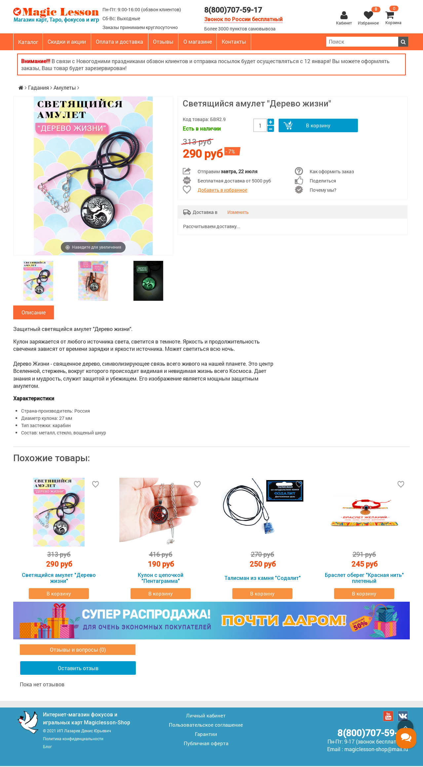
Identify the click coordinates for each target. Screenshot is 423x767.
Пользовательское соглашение (206, 725)
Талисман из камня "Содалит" (262, 579)
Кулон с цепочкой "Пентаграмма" (160, 579)
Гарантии (206, 735)
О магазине (197, 41)
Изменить (238, 212)
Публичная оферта (206, 744)
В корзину (318, 125)
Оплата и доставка (119, 41)
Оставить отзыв (78, 669)
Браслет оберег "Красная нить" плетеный (364, 579)
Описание (33, 312)
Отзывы (163, 41)
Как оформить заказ (332, 171)
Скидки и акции (67, 41)
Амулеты (65, 87)
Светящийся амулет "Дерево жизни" (59, 579)
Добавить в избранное (222, 190)
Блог (47, 747)
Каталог (28, 41)
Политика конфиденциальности (73, 739)
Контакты (234, 41)
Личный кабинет (206, 716)
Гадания (38, 87)
